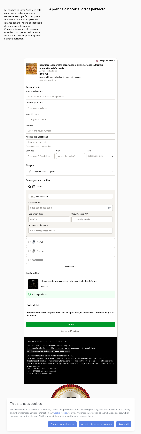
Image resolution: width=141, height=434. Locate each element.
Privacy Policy (38, 363)
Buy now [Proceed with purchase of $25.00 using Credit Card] (70, 324)
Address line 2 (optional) (37, 136)
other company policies (57, 363)
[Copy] (48, 351)
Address (29, 125)
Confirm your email (34, 102)
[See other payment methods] (70, 266)
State (89, 150)
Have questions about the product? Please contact (47, 341)
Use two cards (42, 196)
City (58, 150)
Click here (59, 77)
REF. (50, 373)
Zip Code (30, 150)
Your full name (32, 114)
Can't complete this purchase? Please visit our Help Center (50, 345)
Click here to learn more (62, 356)
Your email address (34, 91)
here (56, 368)
